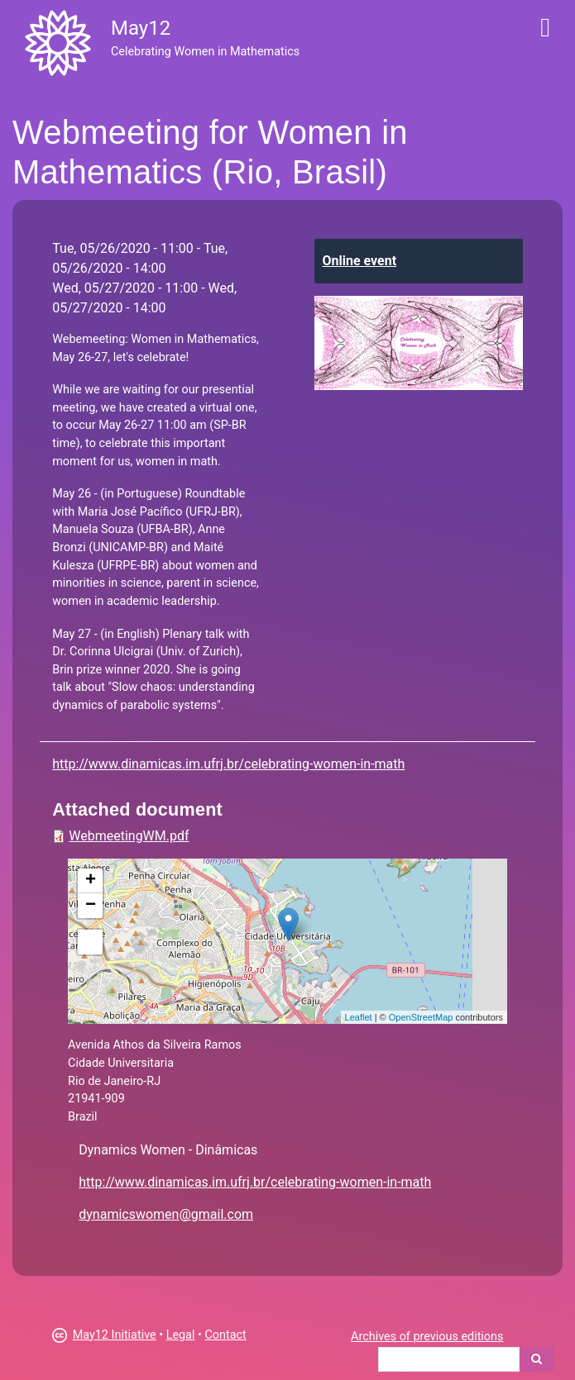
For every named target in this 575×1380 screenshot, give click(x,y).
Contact (225, 1335)
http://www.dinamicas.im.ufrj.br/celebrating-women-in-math (228, 764)
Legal (180, 1335)
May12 (140, 28)
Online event (360, 261)
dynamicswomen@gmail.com (166, 1214)
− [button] (90, 905)
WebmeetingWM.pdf (129, 836)
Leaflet (358, 1017)
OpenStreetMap (421, 1017)
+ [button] (90, 880)
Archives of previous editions (427, 1337)
